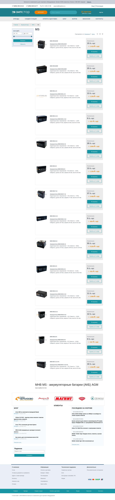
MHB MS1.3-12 (54, 116)
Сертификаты (44, 481)
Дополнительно (91, 467)
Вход (93, 6)
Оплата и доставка (50, 19)
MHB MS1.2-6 (53, 91)
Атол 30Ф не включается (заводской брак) (27, 412)
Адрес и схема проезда (18, 475)
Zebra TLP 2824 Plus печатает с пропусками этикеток (86, 428)
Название (87, 34)
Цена (93, 34)
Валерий (16, 413)
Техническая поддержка (68, 467)
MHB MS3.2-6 (53, 266)
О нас (13, 470)
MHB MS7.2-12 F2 (54, 361)
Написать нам (15, 481)
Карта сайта (44, 484)
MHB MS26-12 (53, 241)
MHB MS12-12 (53, 141)
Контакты (99, 19)
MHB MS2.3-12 (54, 216)
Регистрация (99, 6)
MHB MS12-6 (53, 166)
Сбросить (22, 44)
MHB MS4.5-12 (54, 311)
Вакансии (86, 19)
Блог (64, 19)
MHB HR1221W (54, 41)
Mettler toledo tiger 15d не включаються (83, 441)
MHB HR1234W (54, 66)
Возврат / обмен (45, 472)
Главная (15, 491)
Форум (74, 19)
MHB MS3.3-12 (54, 291)
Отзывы (14, 484)
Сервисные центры (66, 470)
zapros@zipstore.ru (59, 6)
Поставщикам (44, 475)
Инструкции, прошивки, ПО (68, 475)
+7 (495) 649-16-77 (32, 6)
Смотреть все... (18, 442)
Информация (44, 467)
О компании (15, 467)
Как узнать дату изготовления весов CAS (26, 437)
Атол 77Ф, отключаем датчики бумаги (25, 424)
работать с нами (86, 12)
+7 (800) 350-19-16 (18, 6)
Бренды (16, 19)
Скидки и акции (31, 19)
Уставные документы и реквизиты (21, 472)
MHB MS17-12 (53, 191)
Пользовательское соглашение (95, 470)
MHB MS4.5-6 (53, 336)
